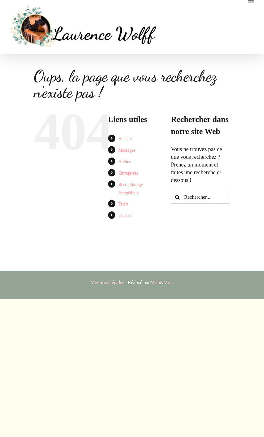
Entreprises (128, 173)
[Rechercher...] (200, 197)
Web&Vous (162, 282)
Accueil (125, 138)
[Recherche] (177, 197)
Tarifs (123, 204)
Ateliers (125, 161)
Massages (126, 150)
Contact (125, 215)
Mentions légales (107, 282)
